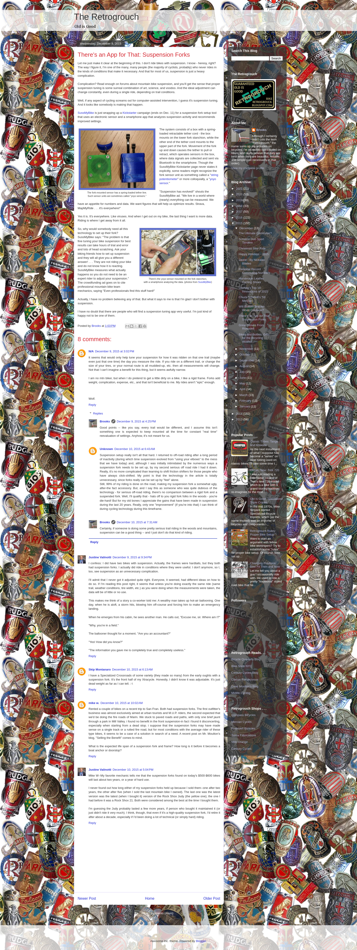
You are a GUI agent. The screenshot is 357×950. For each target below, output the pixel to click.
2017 (239, 211)
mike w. (94, 703)
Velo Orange (239, 742)
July (243, 371)
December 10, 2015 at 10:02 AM (121, 703)
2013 (239, 419)
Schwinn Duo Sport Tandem (251, 240)
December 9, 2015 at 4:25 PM (136, 421)
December (247, 228)
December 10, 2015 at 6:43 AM (135, 449)
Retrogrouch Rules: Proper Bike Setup (262, 532)
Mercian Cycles (241, 722)
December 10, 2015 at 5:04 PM (133, 769)
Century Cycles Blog (244, 672)
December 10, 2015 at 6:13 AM (132, 669)
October (245, 354)
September (247, 360)
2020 (239, 194)
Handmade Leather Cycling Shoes (251, 280)
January (245, 406)
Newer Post (87, 898)
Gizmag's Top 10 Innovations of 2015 (253, 289)
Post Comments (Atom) (158, 913)
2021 (239, 188)
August (245, 366)
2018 (239, 206)
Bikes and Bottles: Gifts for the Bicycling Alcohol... (254, 338)
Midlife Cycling (240, 693)
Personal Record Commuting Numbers (254, 270)
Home (150, 898)
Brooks (105, 421)
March (244, 395)
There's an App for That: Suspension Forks (254, 317)
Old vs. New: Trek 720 (264, 470)
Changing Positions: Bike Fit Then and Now (265, 565)
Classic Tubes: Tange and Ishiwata (264, 443)
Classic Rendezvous (244, 679)
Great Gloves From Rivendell (251, 326)
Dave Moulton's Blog (244, 686)
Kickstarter (129, 112)
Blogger (201, 941)
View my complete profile (247, 168)
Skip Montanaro (100, 669)
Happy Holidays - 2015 (254, 254)
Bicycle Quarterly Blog (245, 659)
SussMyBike (86, 112)
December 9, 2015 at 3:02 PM (114, 351)
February (246, 400)
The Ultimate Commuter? (255, 233)
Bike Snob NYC (241, 666)
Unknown (106, 449)
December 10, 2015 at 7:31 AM (137, 522)
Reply (92, 404)
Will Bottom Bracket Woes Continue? (251, 308)
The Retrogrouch (106, 17)
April (243, 389)
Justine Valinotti (100, 557)
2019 (239, 200)
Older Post (211, 898)
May (243, 383)
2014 (239, 413)
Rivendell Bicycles (243, 728)
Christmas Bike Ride (252, 248)
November (247, 349)
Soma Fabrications (243, 735)
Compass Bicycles (243, 715)
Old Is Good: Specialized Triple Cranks (266, 500)
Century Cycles (241, 748)
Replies (98, 413)
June (243, 377)
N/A (91, 351)
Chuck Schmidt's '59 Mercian (252, 298)
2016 (239, 217)
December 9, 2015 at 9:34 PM (132, 557)
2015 (239, 223)
